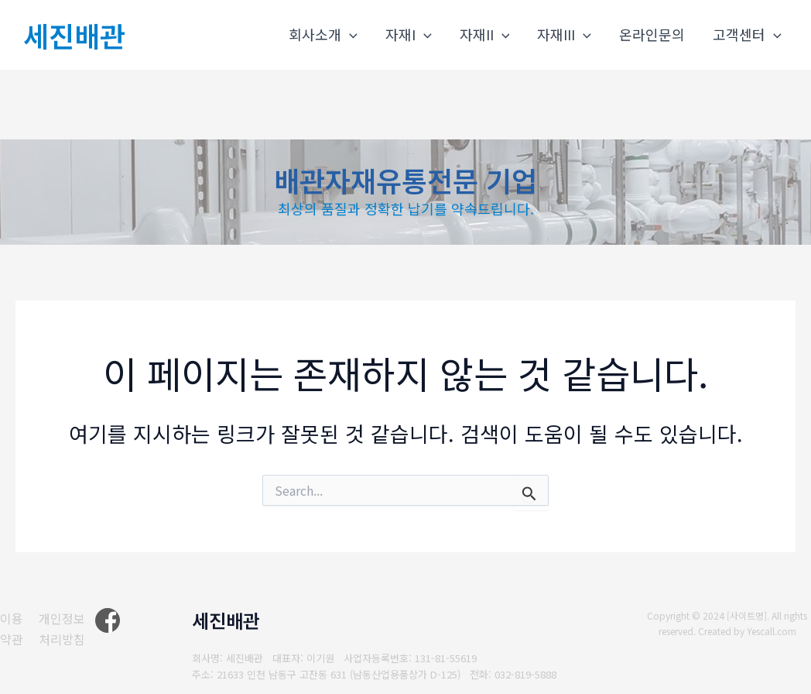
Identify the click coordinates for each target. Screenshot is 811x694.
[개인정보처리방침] (72, 628)
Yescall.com (772, 630)
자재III (564, 34)
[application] (349, 34)
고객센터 (747, 34)
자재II (485, 34)
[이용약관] (13, 628)
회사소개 (323, 34)
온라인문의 (652, 34)
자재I (408, 34)
